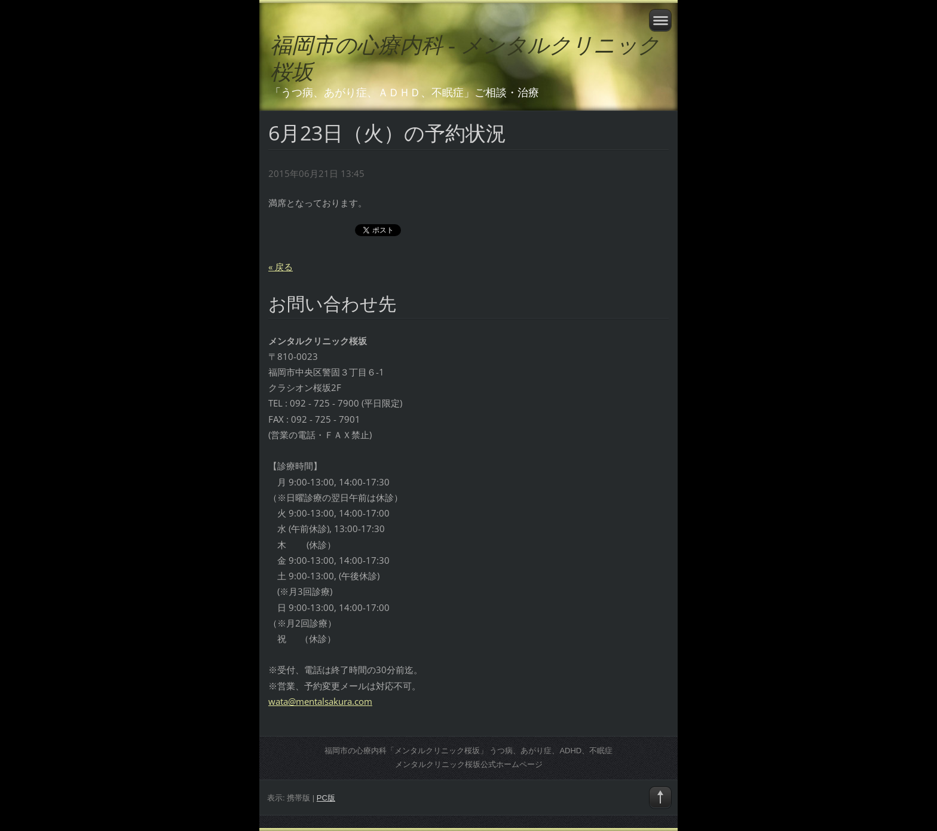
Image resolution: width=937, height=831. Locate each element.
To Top (660, 797)
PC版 (326, 797)
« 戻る (280, 267)
